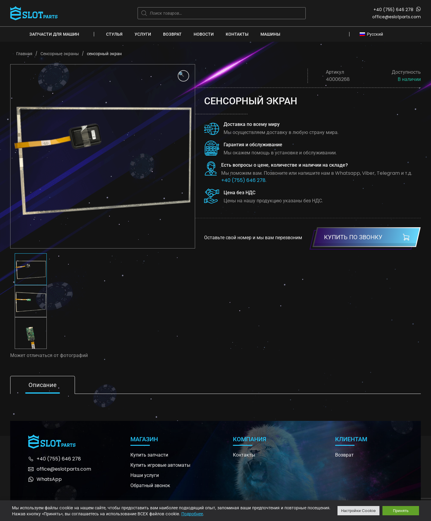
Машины (270, 34)
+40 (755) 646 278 (393, 10)
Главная (24, 53)
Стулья (114, 34)
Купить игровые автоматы (160, 465)
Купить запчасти (149, 454)
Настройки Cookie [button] (358, 511)
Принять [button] (401, 511)
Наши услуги (144, 475)
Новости (204, 34)
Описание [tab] (42, 385)
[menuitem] (373, 33)
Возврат (172, 34)
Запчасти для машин (54, 34)
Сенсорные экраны (59, 54)
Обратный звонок (150, 485)
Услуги (143, 34)
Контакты (237, 34)
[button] (183, 76)
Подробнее (192, 514)
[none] (373, 33)
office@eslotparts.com (396, 17)
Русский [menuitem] (375, 34)
